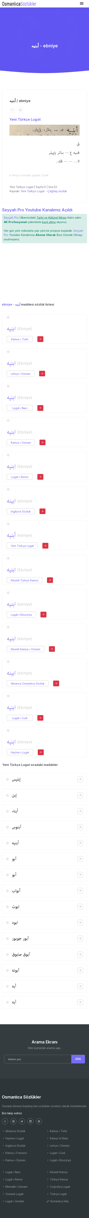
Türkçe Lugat (56, 1194)
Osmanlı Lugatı (13, 1194)
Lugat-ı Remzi (19, 477)
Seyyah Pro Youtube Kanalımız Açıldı (37, 210)
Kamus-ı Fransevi (14, 1153)
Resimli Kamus (57, 1172)
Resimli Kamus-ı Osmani (25, 649)
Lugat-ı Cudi (19, 718)
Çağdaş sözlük (57, 191)
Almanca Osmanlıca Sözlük (27, 683)
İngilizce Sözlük (21, 511)
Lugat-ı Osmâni (13, 1201)
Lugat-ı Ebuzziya (21, 614)
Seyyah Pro (11, 217)
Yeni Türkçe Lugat (25, 119)
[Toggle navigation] (81, 3)
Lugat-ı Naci (19, 408)
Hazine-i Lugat (20, 752)
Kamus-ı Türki (19, 339)
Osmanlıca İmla (57, 1201)
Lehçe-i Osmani (20, 373)
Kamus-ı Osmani (21, 442)
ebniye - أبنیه (11, 304)
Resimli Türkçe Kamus (24, 580)
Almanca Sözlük (13, 1131)
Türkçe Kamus (57, 1179)
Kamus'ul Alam (57, 1138)
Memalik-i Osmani (14, 1186)
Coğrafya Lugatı (58, 1186)
